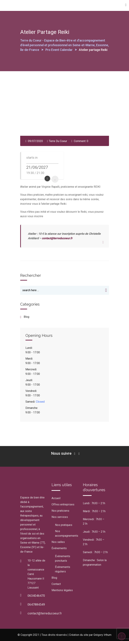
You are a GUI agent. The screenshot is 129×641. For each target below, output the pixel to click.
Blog (54, 577)
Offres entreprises (63, 504)
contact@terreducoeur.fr (57, 238)
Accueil (56, 498)
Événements (59, 548)
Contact (56, 584)
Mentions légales (62, 590)
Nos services (60, 517)
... (55, 179)
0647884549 (36, 604)
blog (26, 316)
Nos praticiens (60, 510)
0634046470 (36, 595)
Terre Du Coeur (58, 141)
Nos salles (58, 542)
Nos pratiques (63, 525)
